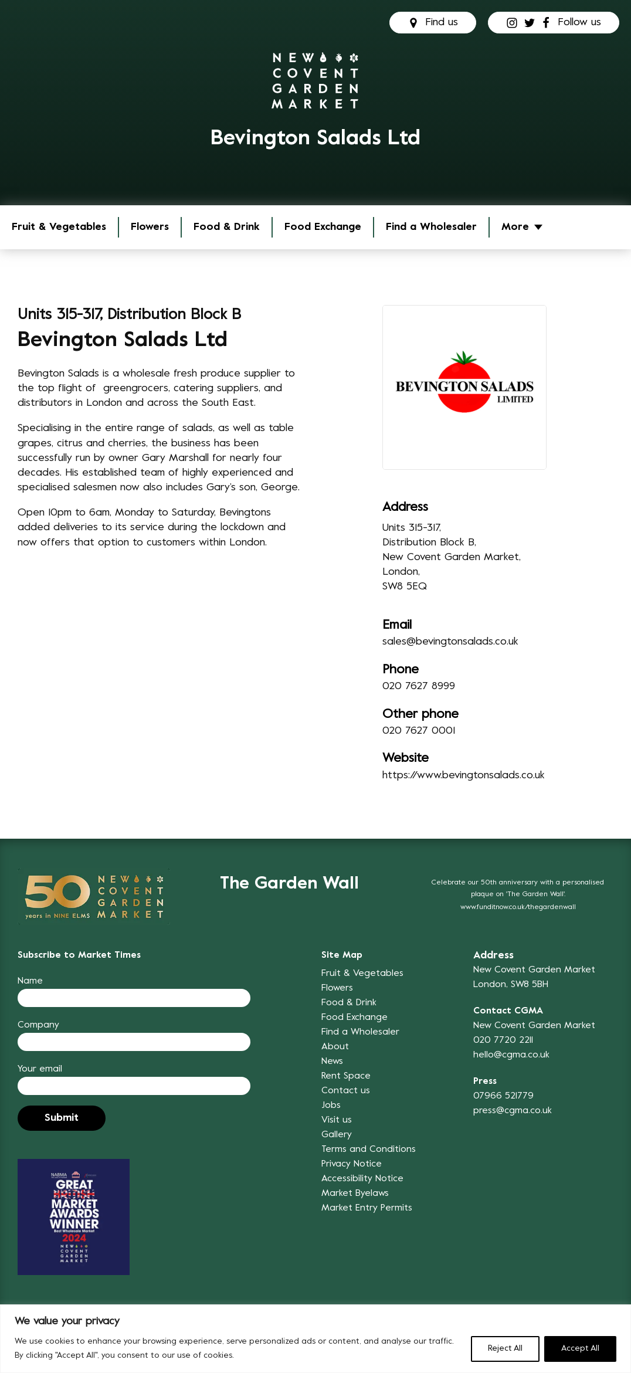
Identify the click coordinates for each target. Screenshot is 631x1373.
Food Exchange (322, 227)
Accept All (580, 1348)
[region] (315, 1338)
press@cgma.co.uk (512, 1111)
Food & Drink (227, 227)
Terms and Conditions (368, 1149)
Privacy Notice (351, 1164)
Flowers (150, 227)
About (335, 1047)
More (515, 227)
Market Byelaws (355, 1193)
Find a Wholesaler (431, 227)
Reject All (505, 1348)
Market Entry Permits (366, 1208)
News (332, 1061)
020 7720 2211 (503, 1040)
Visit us (336, 1120)
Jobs (331, 1105)
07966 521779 (503, 1096)
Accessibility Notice (362, 1179)
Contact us (345, 1091)
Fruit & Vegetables (59, 227)
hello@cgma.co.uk (511, 1055)
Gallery (336, 1135)
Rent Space (346, 1076)
